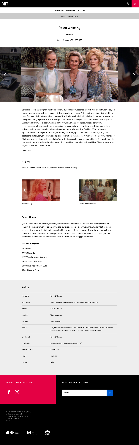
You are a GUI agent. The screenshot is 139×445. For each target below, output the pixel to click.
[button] (134, 74)
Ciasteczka (10, 421)
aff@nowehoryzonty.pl (14, 414)
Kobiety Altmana (68, 16)
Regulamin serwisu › (13, 419)
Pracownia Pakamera (20, 416)
